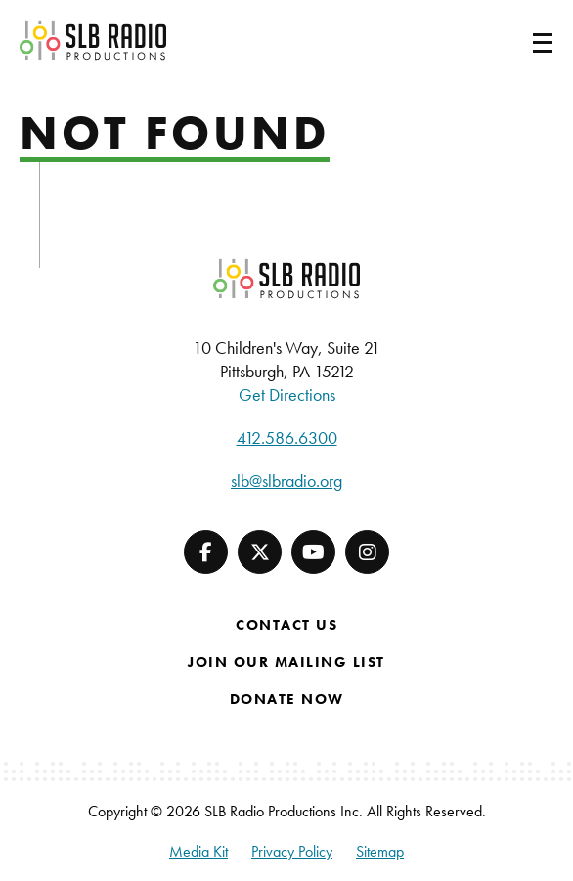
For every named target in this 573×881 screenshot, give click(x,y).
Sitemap (380, 851)
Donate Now (287, 699)
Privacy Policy (291, 851)
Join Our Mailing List (286, 662)
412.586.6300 (287, 437)
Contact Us (286, 625)
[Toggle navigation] (519, 40)
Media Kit (198, 851)
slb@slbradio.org (286, 480)
